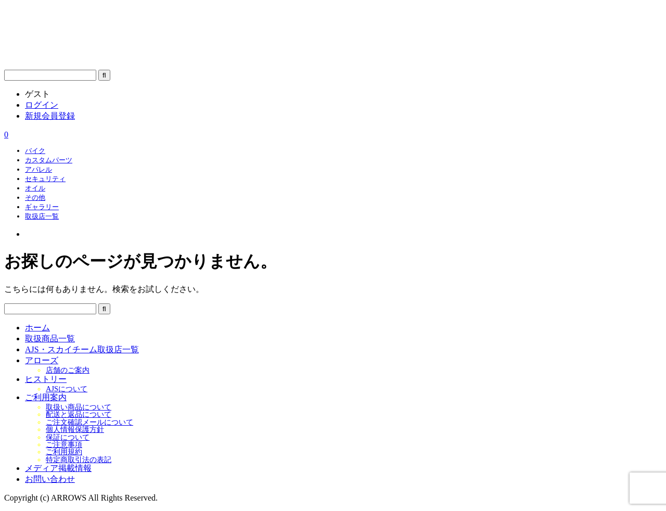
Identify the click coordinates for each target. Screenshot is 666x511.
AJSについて (66, 389)
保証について (67, 437)
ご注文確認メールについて (89, 422)
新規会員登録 (50, 115)
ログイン (41, 104)
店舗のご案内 (67, 370)
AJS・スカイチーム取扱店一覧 (82, 349)
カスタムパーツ (48, 160)
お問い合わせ (50, 479)
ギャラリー (42, 207)
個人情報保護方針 (75, 429)
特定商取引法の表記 (78, 459)
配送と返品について (78, 414)
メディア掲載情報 (58, 468)
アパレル (38, 169)
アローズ (41, 360)
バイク (35, 151)
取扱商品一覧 (50, 338)
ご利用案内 (46, 397)
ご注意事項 (64, 444)
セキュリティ (45, 179)
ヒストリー (46, 379)
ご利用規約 (64, 452)
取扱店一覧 (42, 216)
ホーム (37, 327)
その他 (35, 197)
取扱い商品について (78, 407)
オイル (35, 188)
